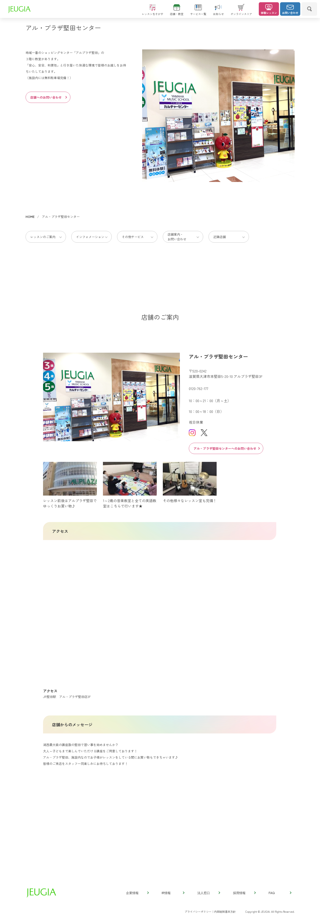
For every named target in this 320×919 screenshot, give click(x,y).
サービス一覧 (198, 12)
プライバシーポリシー (198, 911)
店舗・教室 (176, 12)
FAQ (280, 892)
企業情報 (137, 892)
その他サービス (133, 237)
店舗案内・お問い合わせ (177, 236)
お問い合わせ (290, 9)
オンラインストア (241, 12)
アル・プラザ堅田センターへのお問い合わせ (226, 448)
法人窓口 (208, 892)
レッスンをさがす (152, 12)
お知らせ (218, 12)
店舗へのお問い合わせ (48, 97)
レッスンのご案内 (42, 237)
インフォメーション (90, 237)
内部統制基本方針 (225, 911)
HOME (30, 216)
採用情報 (244, 892)
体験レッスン (269, 9)
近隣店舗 (219, 237)
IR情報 (173, 892)
